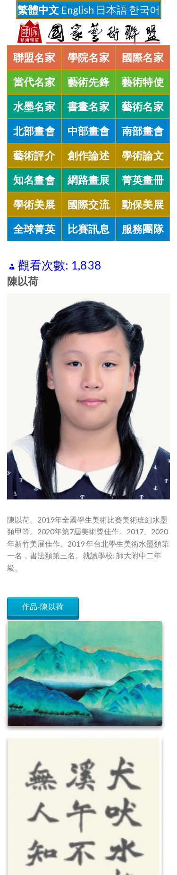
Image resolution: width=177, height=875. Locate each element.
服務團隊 (143, 229)
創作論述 (88, 155)
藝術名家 (143, 106)
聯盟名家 (34, 57)
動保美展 (143, 204)
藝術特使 (143, 82)
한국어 (144, 9)
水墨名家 (34, 106)
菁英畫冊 (143, 180)
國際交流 (88, 204)
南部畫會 (143, 131)
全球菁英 (34, 229)
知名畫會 (34, 180)
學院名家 (88, 57)
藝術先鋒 (88, 82)
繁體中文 (38, 9)
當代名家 (34, 82)
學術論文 (143, 155)
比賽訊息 (88, 229)
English (77, 9)
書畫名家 (88, 106)
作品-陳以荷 (43, 607)
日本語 (111, 9)
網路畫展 (88, 180)
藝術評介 (34, 155)
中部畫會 (88, 131)
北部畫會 (34, 131)
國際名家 (143, 57)
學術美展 (34, 204)
